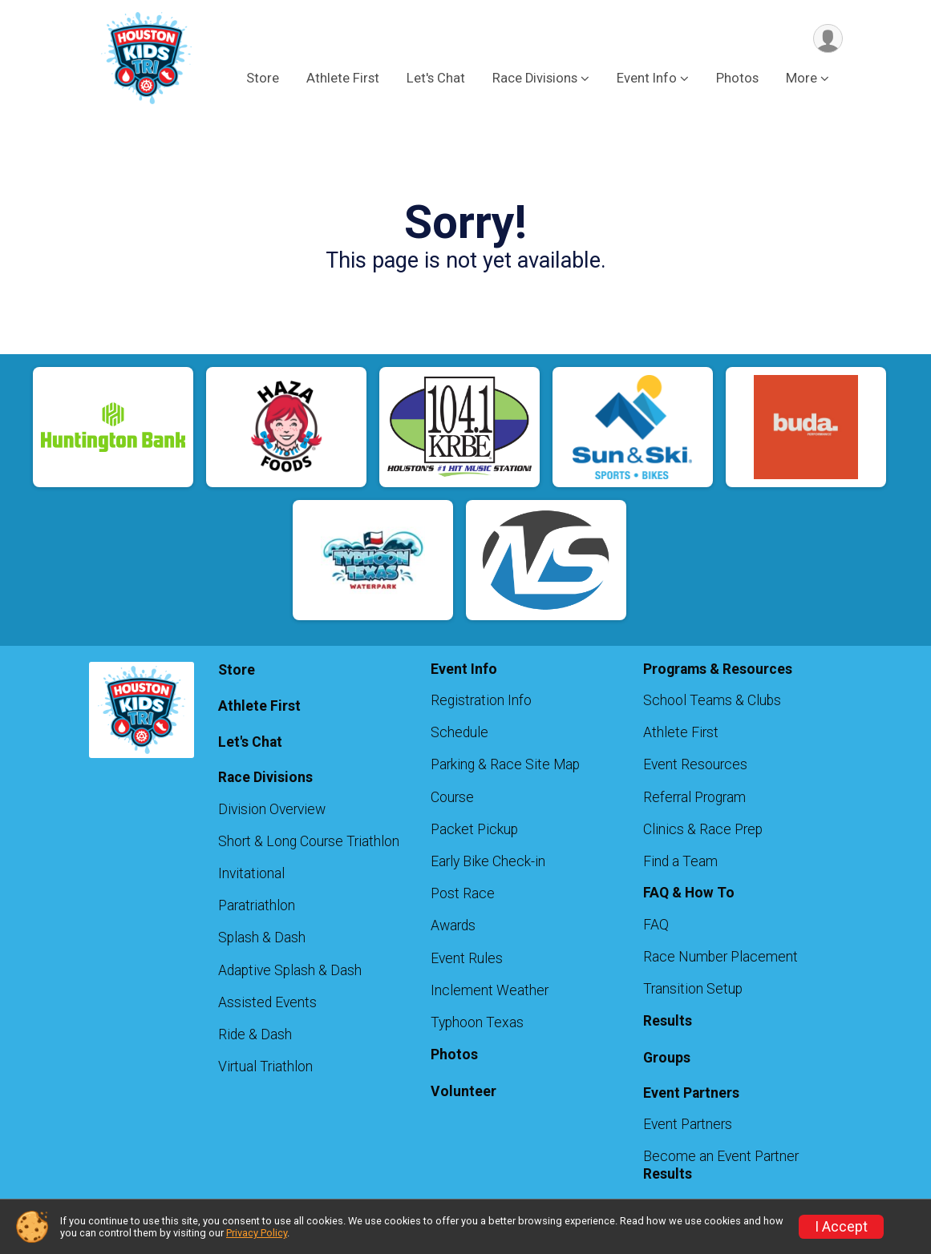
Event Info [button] (647, 79)
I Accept (841, 1227)
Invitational (251, 873)
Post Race (463, 893)
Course (452, 797)
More (801, 79)
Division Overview (272, 809)
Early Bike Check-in (488, 861)
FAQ (656, 925)
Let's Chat (436, 79)
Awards (453, 925)
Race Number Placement (720, 957)
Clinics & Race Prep (703, 829)
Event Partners (687, 1124)
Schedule (459, 732)
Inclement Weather (489, 990)
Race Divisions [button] (534, 79)
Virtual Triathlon (265, 1066)
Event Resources (695, 764)
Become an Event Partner (721, 1156)
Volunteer (463, 1091)
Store (262, 79)
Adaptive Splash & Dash (290, 970)
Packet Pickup (474, 829)
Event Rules (467, 958)
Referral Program (694, 797)
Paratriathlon (256, 905)
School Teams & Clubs (712, 700)
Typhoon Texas (477, 1022)
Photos (737, 79)
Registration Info (481, 700)
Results (667, 1021)
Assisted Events (267, 1002)
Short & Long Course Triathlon (308, 841)
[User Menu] (828, 39)
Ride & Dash (255, 1034)
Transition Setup (693, 989)
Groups (666, 1058)
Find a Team (680, 861)
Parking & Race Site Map (505, 764)
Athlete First (342, 79)
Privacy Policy (256, 1233)
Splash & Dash (262, 937)
